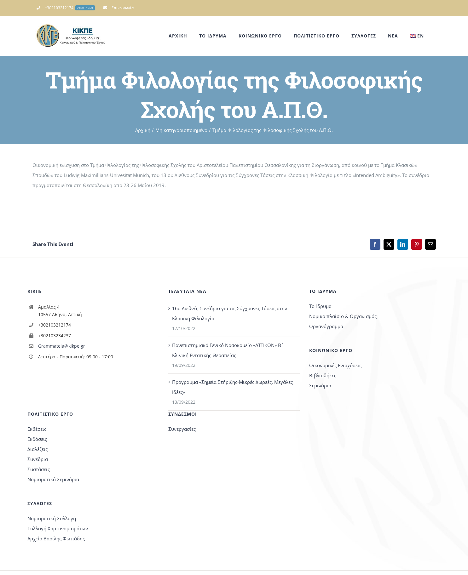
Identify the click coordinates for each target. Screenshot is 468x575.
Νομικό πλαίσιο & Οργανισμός (343, 316)
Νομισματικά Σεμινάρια (53, 479)
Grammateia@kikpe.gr (61, 346)
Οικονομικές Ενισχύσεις (335, 365)
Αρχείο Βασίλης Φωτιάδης (56, 538)
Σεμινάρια (320, 385)
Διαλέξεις (37, 449)
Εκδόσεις (37, 439)
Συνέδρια (37, 459)
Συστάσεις (38, 469)
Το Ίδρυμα (320, 306)
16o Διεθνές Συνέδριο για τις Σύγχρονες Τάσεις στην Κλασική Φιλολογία (229, 313)
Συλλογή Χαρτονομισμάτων (57, 528)
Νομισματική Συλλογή (51, 518)
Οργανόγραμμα (326, 326)
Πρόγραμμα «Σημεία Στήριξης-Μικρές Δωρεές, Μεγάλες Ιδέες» (232, 387)
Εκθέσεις (36, 429)
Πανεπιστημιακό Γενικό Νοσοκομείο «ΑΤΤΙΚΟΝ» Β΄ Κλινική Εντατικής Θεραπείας (226, 350)
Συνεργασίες (182, 429)
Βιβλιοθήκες (322, 375)
